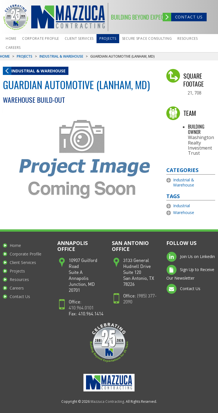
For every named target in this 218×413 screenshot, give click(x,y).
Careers (13, 47)
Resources (187, 38)
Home (11, 38)
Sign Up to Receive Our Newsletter (190, 273)
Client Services (79, 38)
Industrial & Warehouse (61, 56)
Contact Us (189, 17)
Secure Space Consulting (147, 38)
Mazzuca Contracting (107, 401)
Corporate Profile (40, 38)
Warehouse (183, 212)
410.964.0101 (81, 308)
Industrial (181, 205)
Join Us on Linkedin (190, 257)
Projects (107, 38)
